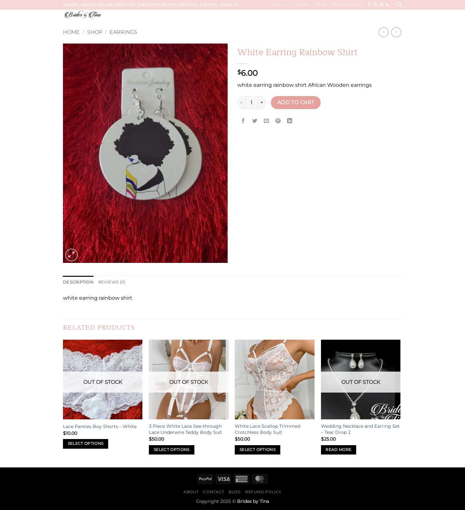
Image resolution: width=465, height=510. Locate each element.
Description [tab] (78, 282)
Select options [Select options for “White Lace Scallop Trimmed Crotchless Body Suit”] (257, 449)
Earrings (123, 32)
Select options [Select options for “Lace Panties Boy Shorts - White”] (86, 443)
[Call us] (387, 5)
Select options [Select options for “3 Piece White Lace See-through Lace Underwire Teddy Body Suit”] (172, 449)
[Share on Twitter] (255, 121)
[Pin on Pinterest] (278, 121)
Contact (300, 4)
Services (214, 18)
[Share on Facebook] (243, 121)
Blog (321, 4)
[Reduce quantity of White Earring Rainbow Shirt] (241, 102)
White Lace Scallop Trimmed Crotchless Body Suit (267, 429)
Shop (94, 32)
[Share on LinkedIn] (289, 121)
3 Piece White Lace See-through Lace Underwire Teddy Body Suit (185, 429)
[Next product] (383, 32)
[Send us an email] (381, 5)
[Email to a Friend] (266, 121)
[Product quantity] (251, 102)
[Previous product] (396, 32)
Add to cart (296, 102)
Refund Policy (347, 4)
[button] (397, 19)
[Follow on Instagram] (375, 5)
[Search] (399, 4)
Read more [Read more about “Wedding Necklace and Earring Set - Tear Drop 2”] (338, 449)
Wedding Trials (249, 18)
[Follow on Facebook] (369, 5)
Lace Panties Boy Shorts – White (100, 426)
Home (71, 32)
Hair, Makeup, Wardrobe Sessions (316, 18)
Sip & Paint (375, 18)
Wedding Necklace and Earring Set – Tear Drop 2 (360, 429)
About (278, 4)
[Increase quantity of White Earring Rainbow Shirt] (262, 102)
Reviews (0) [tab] (112, 282)
